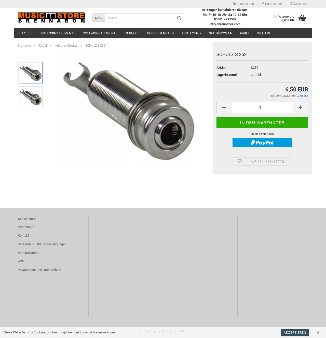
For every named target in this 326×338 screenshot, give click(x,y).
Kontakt (23, 235)
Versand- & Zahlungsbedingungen (42, 244)
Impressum (26, 227)
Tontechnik (191, 33)
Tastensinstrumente (57, 33)
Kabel (245, 33)
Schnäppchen (220, 33)
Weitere (264, 33)
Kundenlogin (272, 4)
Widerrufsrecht (28, 253)
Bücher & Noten (160, 33)
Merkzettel (299, 4)
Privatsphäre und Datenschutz (39, 270)
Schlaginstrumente (100, 33)
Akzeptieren (295, 332)
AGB (21, 261)
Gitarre (24, 33)
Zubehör (132, 33)
